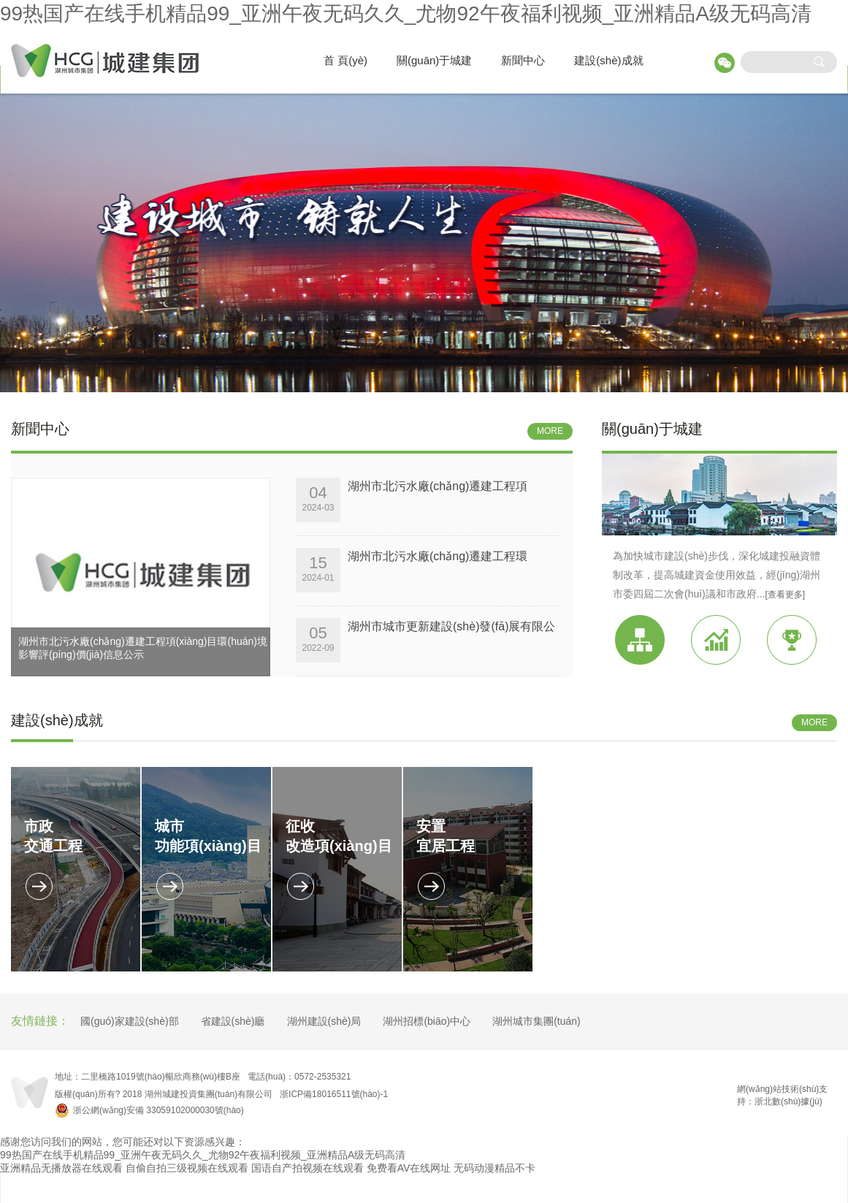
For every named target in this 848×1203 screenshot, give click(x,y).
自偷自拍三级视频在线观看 (187, 1168)
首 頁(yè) (345, 60)
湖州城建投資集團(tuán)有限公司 (208, 1094)
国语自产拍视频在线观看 (307, 1168)
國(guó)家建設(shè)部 (129, 1021)
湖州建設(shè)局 (324, 1021)
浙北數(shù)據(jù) (788, 1101)
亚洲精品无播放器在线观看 (61, 1168)
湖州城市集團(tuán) (536, 1021)
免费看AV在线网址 (409, 1168)
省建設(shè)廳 (233, 1021)
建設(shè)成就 (608, 60)
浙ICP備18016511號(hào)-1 (334, 1094)
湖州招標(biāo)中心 (426, 1021)
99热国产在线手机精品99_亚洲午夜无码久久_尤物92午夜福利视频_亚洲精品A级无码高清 (405, 13)
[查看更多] (785, 594)
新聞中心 (523, 60)
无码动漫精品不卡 (494, 1168)
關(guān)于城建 (434, 60)
